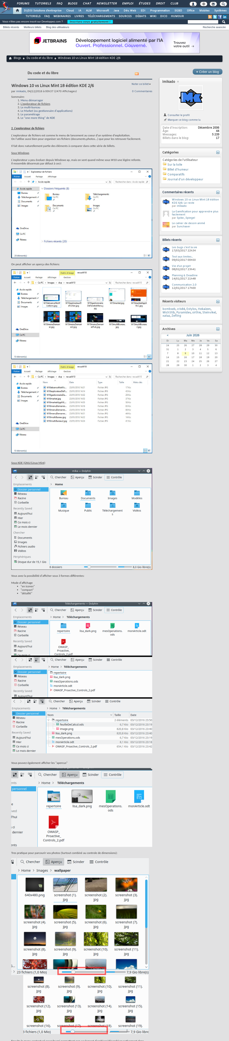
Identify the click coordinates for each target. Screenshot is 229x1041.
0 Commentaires (142, 91)
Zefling (176, 316)
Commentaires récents (178, 192)
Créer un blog (207, 72)
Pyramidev (183, 313)
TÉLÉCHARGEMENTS (101, 16)
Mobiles (204, 10)
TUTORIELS (33, 16)
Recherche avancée (214, 27)
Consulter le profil (176, 115)
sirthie (196, 313)
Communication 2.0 (184, 285)
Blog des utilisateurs (57, 27)
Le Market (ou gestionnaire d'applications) (47, 110)
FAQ (59, 4)
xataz (166, 316)
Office (191, 10)
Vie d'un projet (181, 266)
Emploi (127, 4)
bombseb (169, 309)
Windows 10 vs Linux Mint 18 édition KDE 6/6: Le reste (195, 201)
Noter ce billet (140, 84)
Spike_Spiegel (186, 218)
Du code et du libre (39, 58)
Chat (86, 4)
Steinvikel (209, 313)
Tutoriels (42, 4)
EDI (143, 10)
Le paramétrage (30, 114)
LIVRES (79, 16)
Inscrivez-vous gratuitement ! (90, 21)
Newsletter (106, 4)
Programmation (160, 10)
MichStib (169, 313)
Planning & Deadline (185, 275)
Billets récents (11, 27)
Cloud (70, 10)
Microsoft (102, 10)
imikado (168, 82)
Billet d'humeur (177, 170)
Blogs (72, 4)
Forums (23, 4)
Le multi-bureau (30, 107)
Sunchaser (183, 226)
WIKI (153, 16)
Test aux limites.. (182, 256)
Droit (160, 4)
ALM (89, 10)
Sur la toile (174, 165)
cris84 (181, 309)
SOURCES (125, 16)
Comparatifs (176, 175)
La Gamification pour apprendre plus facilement (195, 213)
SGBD (178, 10)
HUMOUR (177, 16)
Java (116, 10)
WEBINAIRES (62, 16)
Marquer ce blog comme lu (182, 120)
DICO (163, 16)
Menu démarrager (32, 100)
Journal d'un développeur (185, 179)
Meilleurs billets (32, 27)
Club (174, 4)
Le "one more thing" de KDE (38, 118)
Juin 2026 (192, 335)
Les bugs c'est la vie (184, 247)
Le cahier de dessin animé (188, 223)
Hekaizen (204, 309)
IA (79, 10)
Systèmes (220, 10)
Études (144, 4)
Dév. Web (130, 10)
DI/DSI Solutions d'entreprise (43, 10)
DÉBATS (140, 16)
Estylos (191, 309)
